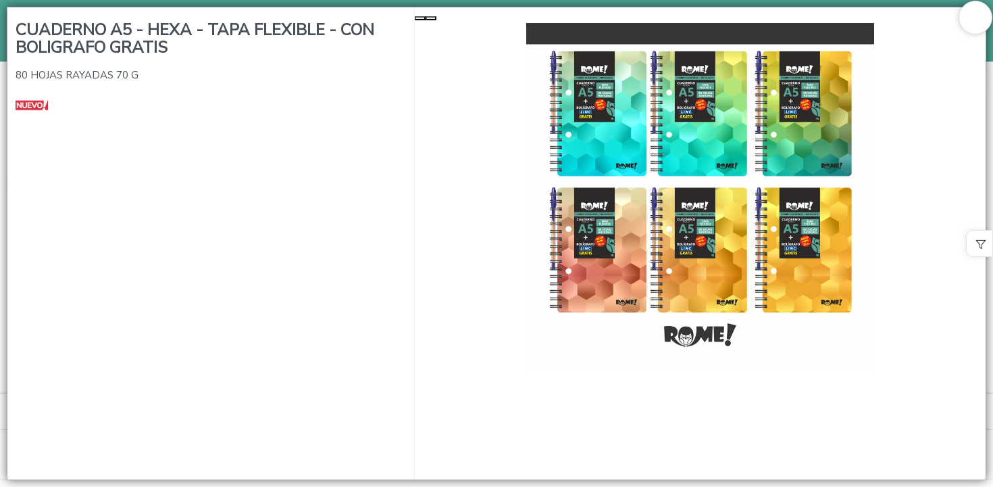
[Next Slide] (431, 18)
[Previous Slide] (420, 18)
